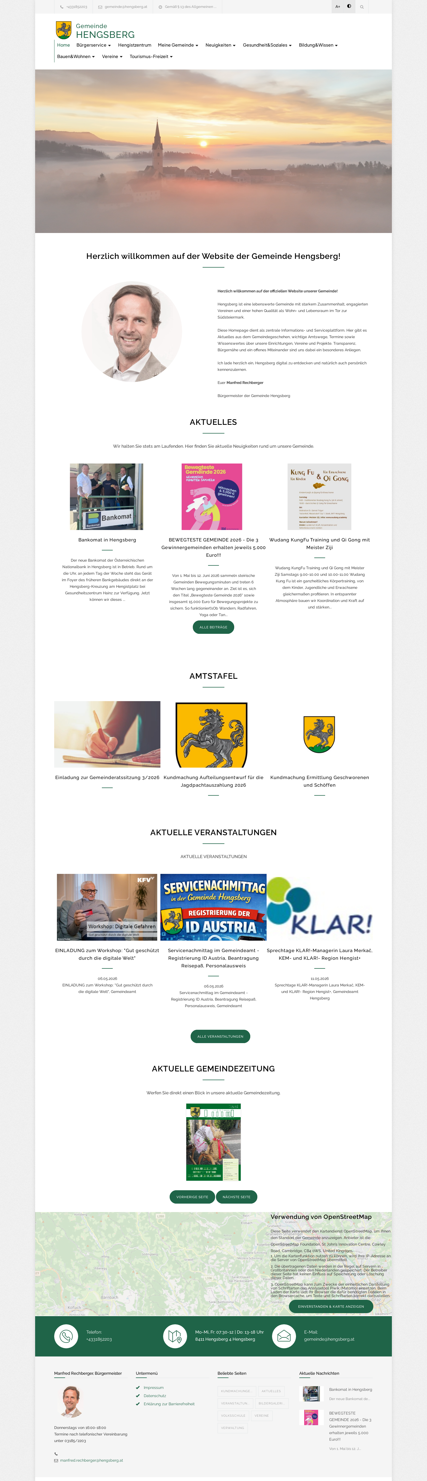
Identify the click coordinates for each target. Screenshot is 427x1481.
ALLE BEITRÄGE (213, 608)
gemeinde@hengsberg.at (126, 7)
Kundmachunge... (237, 1372)
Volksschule (233, 1396)
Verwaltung (232, 1409)
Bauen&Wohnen (265, 37)
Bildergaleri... (272, 1384)
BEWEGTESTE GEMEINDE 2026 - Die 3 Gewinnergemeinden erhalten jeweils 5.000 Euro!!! (213, 528)
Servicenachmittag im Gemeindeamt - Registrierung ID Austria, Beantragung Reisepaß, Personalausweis (213, 939)
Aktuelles (271, 1372)
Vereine (302, 37)
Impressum (154, 1368)
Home (150, 26)
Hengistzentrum (222, 26)
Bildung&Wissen (220, 37)
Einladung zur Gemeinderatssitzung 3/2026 (107, 758)
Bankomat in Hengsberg (107, 520)
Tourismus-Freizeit (341, 37)
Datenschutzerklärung (284, 1469)
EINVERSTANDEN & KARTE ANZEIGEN (331, 1287)
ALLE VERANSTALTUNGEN (220, 1017)
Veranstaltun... (235, 1384)
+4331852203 (76, 7)
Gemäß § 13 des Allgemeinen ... (190, 7)
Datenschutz (155, 1376)
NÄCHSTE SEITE (237, 1178)
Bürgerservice (181, 26)
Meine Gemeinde (265, 26)
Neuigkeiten (308, 26)
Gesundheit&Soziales (169, 37)
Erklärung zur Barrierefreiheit (169, 1385)
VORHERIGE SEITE (192, 1178)
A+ (337, 6)
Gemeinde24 (168, 1469)
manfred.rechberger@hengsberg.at (91, 1441)
